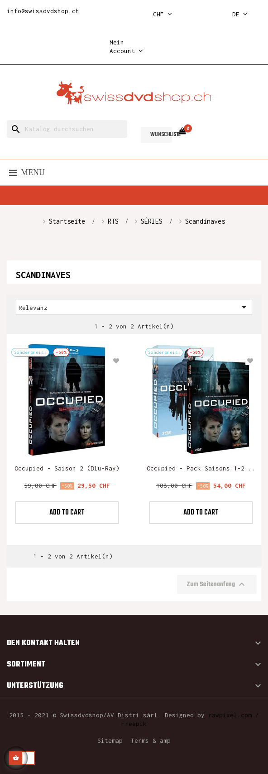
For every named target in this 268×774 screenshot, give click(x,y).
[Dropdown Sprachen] (240, 14)
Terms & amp (151, 740)
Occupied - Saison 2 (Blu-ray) (67, 468)
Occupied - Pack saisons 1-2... (201, 468)
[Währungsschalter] (162, 14)
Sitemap (110, 740)
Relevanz (134, 307)
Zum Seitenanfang (217, 584)
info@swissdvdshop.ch (43, 11)
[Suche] (67, 129)
